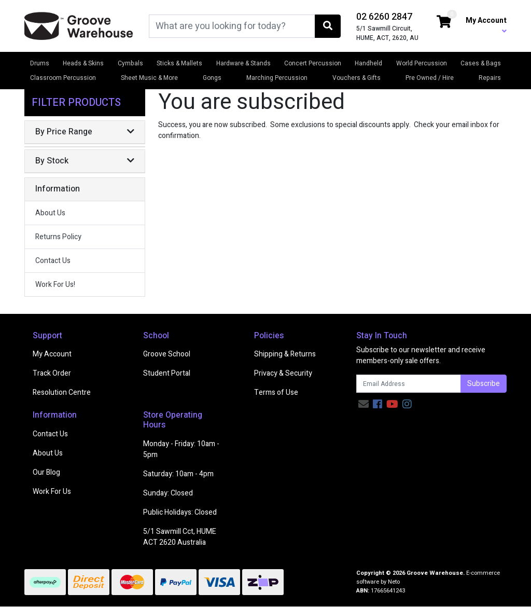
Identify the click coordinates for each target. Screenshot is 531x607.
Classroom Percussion (63, 77)
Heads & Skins (83, 63)
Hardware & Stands (243, 63)
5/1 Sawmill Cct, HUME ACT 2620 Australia (179, 537)
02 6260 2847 (384, 17)
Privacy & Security (283, 373)
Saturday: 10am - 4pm (178, 473)
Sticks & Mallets (179, 63)
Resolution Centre (62, 392)
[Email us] (363, 404)
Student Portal (166, 373)
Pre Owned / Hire (430, 77)
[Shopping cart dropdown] (443, 22)
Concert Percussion (312, 63)
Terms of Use (276, 392)
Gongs (212, 77)
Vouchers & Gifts (356, 77)
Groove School (166, 354)
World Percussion (421, 63)
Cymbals (130, 63)
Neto (394, 581)
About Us (50, 213)
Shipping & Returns (285, 354)
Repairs (490, 77)
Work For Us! (55, 284)
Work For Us (52, 491)
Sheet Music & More (149, 77)
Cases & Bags (480, 63)
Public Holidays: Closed (180, 512)
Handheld (368, 63)
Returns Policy (58, 236)
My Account (52, 354)
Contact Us (53, 260)
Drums (39, 63)
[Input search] (232, 26)
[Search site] (328, 26)
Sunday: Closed (168, 493)
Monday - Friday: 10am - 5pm (181, 449)
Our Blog (46, 472)
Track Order (52, 373)
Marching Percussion (277, 77)
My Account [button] (486, 25)
